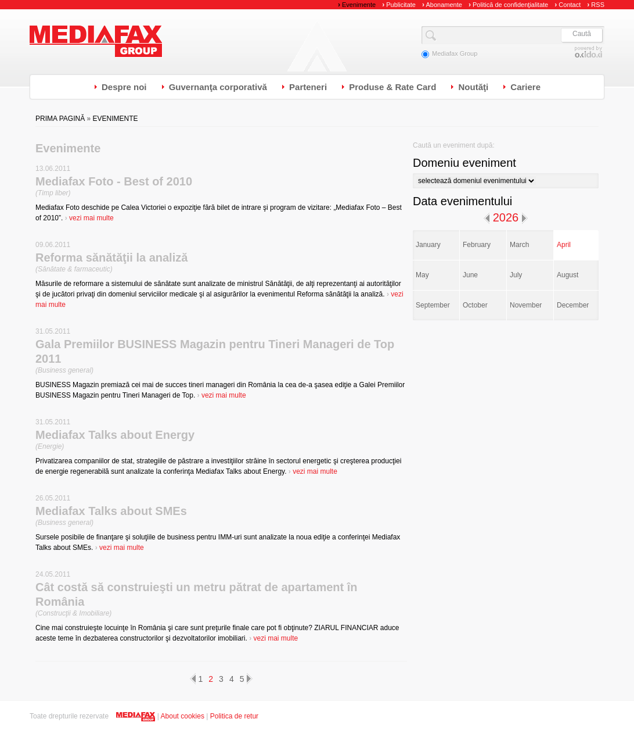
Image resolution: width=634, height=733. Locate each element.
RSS (595, 4)
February (477, 245)
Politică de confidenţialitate (508, 4)
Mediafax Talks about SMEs (111, 511)
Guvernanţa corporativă (218, 87)
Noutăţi (473, 87)
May (422, 275)
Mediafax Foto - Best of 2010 (113, 181)
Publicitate (399, 4)
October (475, 305)
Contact (567, 4)
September (433, 305)
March (519, 245)
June (470, 275)
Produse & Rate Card (392, 87)
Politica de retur (234, 716)
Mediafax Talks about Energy (114, 434)
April (564, 245)
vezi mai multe (89, 218)
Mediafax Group (96, 42)
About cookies (182, 716)
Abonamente (442, 4)
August (567, 275)
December (573, 305)
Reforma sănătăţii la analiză (111, 257)
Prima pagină (60, 119)
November (526, 305)
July (516, 275)
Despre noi (124, 87)
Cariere (525, 87)
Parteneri (308, 87)
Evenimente (357, 4)
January (428, 245)
